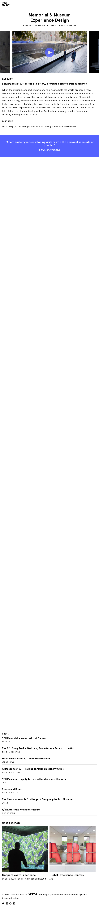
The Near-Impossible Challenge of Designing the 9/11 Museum (37, 799)
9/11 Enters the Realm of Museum (21, 809)
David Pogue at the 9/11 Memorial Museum (26, 758)
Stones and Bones (12, 789)
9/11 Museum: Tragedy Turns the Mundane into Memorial (34, 779)
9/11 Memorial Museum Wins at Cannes (24, 738)
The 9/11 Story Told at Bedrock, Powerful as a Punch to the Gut (38, 748)
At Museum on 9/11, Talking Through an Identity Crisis (33, 768)
